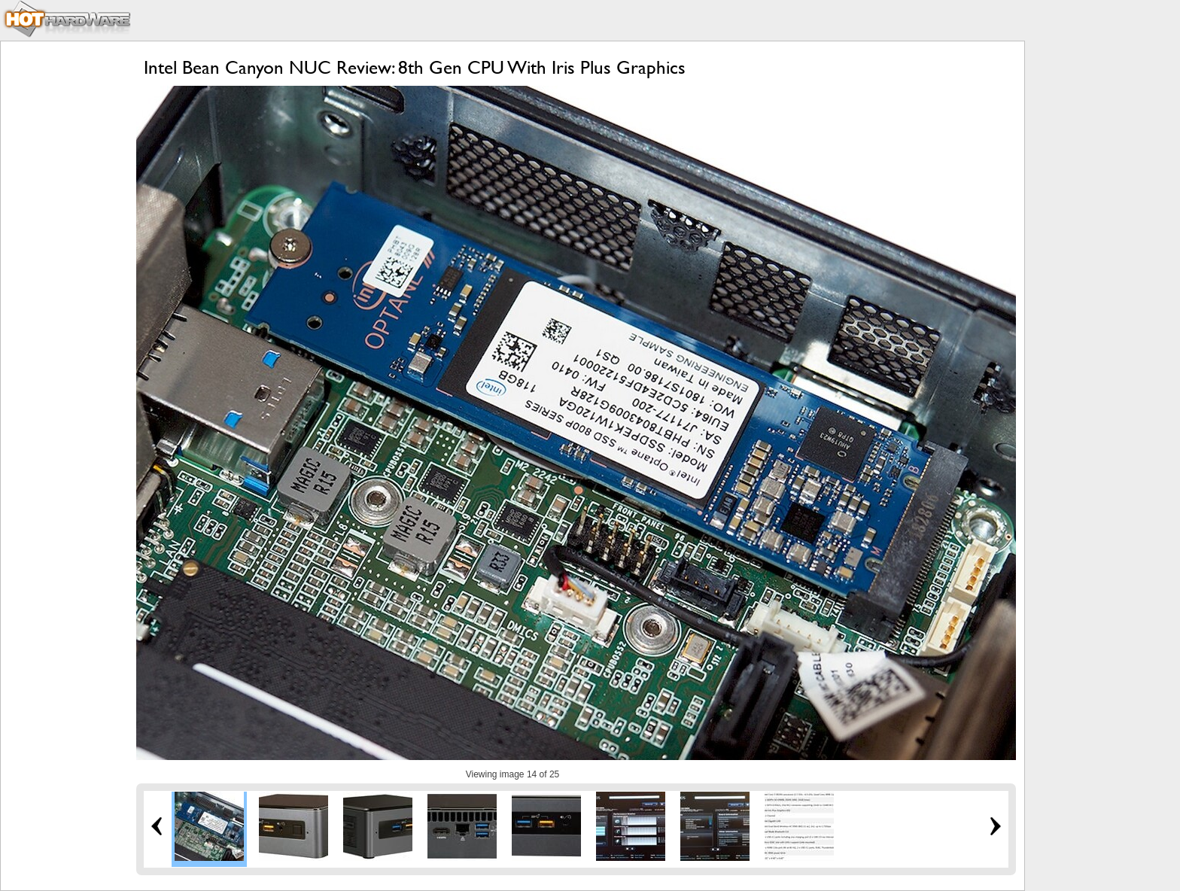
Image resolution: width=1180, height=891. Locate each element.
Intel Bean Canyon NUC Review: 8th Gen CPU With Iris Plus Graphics (415, 67)
